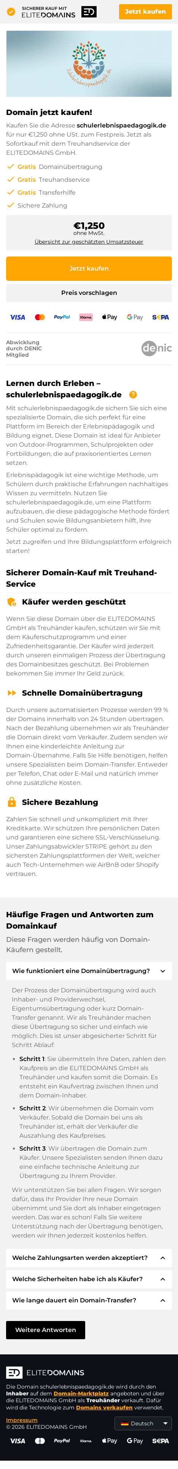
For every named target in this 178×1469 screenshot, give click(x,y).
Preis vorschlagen (89, 292)
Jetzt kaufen (145, 11)
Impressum (22, 1420)
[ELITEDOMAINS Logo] (89, 1373)
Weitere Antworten (45, 1330)
